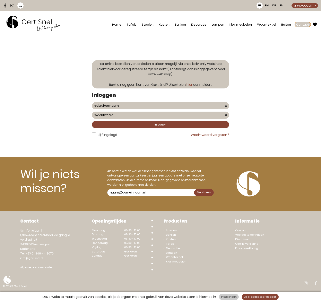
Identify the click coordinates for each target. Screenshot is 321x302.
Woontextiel (266, 24)
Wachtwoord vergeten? (210, 134)
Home (116, 24)
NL (259, 5)
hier (189, 84)
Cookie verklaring (246, 244)
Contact (302, 24)
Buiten (286, 24)
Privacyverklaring (246, 248)
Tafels (131, 24)
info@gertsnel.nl (31, 258)
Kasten (164, 24)
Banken (180, 24)
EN (267, 5)
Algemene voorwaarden (36, 267)
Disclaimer (242, 239)
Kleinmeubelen (240, 24)
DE (274, 5)
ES (281, 5)
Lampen (218, 24)
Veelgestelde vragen (249, 235)
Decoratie (199, 24)
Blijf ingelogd (107, 134)
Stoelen (148, 24)
